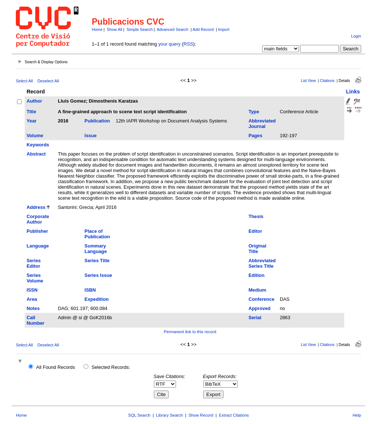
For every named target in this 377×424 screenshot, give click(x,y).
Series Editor (33, 263)
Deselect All (48, 81)
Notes (33, 308)
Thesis (256, 216)
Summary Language (96, 248)
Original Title (257, 248)
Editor (255, 231)
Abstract (36, 154)
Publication (97, 121)
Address (36, 207)
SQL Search (139, 415)
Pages (256, 135)
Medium (257, 290)
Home (97, 29)
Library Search (169, 415)
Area (32, 299)
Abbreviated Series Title (262, 263)
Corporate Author (38, 219)
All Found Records (55, 367)
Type (254, 111)
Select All (24, 81)
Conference (261, 299)
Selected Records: (111, 367)
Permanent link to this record (190, 331)
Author (34, 101)
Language (38, 246)
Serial (255, 317)
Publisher (37, 231)
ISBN (90, 290)
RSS (188, 44)
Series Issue (98, 275)
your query (169, 44)
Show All (114, 29)
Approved (260, 308)
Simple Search (140, 29)
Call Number (35, 320)
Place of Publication (97, 233)
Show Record (200, 415)
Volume (35, 135)
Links (353, 92)
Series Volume (35, 278)
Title (31, 111)
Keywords (38, 144)
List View (308, 81)
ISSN (32, 290)
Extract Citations (234, 415)
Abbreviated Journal (262, 123)
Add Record (203, 29)
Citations (327, 81)
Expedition (97, 299)
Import (223, 29)
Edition (256, 275)
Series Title (97, 260)
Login (356, 36)
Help (357, 415)
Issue (91, 135)
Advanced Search (172, 29)
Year (31, 121)
